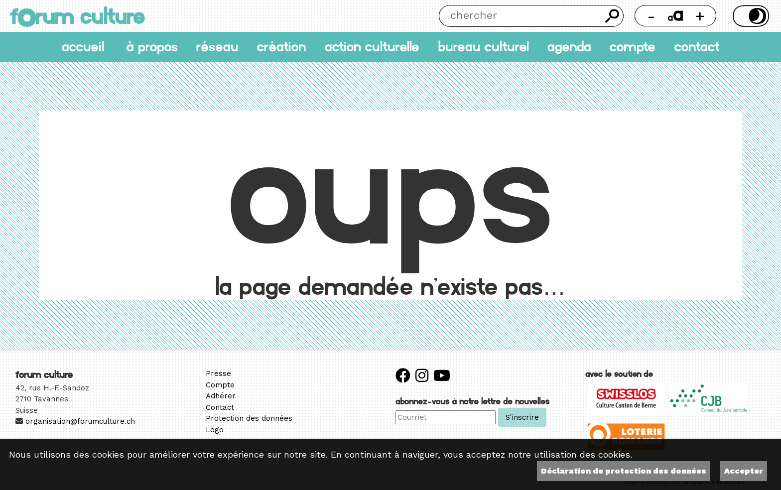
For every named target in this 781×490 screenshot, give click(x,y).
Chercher (613, 16)
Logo (215, 429)
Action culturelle (372, 46)
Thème (749, 16)
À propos (152, 46)
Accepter (743, 471)
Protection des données (249, 418)
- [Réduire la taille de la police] (651, 15)
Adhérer (221, 395)
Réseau (217, 46)
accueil (83, 46)
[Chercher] (520, 16)
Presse (218, 373)
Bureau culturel (483, 46)
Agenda (569, 46)
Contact (696, 46)
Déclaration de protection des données (623, 471)
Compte (632, 46)
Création (281, 46)
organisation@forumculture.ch (80, 421)
